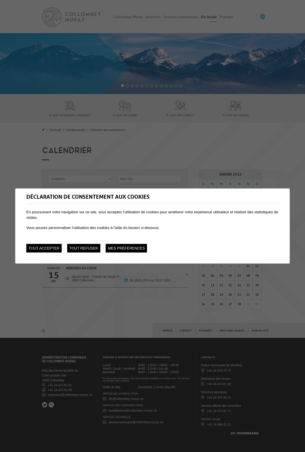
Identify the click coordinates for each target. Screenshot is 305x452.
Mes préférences (126, 248)
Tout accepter (44, 248)
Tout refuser (83, 248)
